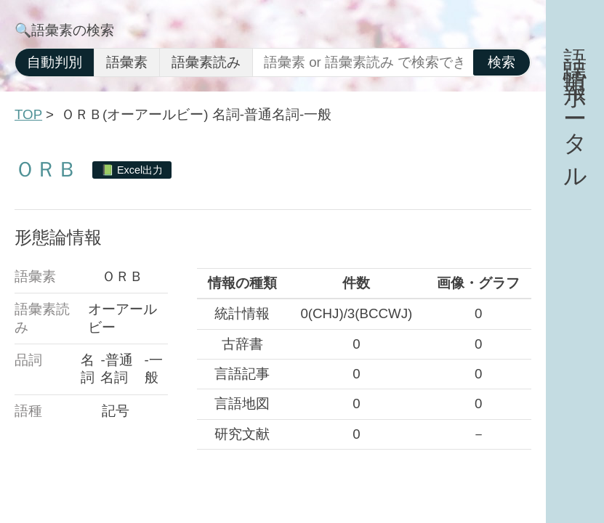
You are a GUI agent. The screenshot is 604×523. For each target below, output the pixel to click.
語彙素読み (206, 62)
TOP (28, 114)
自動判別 (54, 62)
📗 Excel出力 (132, 170)
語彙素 (127, 62)
